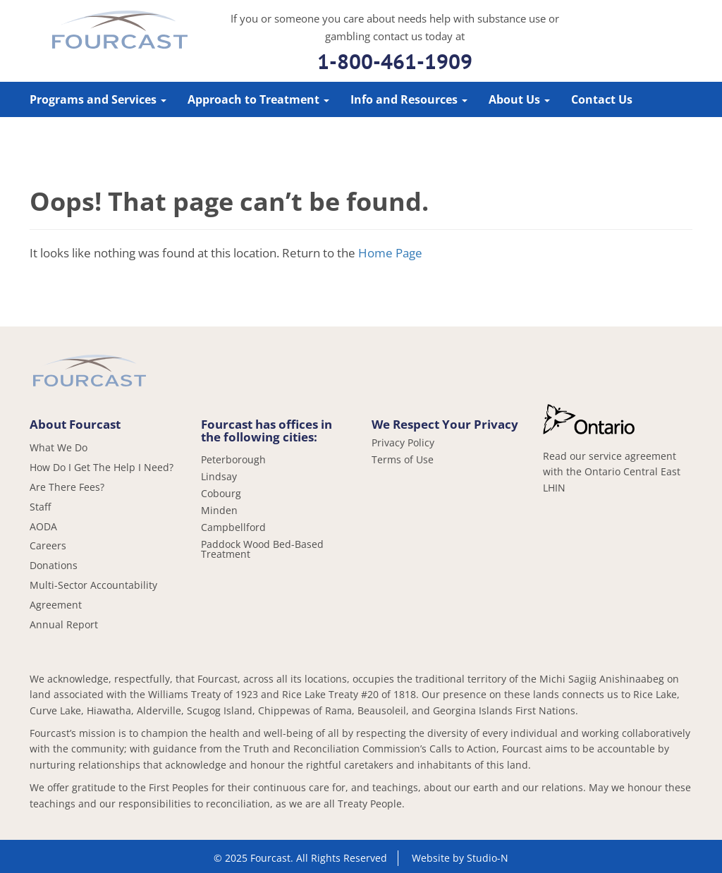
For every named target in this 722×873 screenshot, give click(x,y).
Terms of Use (403, 460)
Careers (48, 545)
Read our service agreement (609, 456)
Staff (40, 506)
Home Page (390, 253)
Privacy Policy (403, 443)
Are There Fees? (67, 487)
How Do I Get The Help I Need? (101, 467)
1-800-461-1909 (394, 61)
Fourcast (120, 32)
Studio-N (487, 858)
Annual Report (64, 624)
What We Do (58, 447)
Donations (54, 565)
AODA (43, 526)
